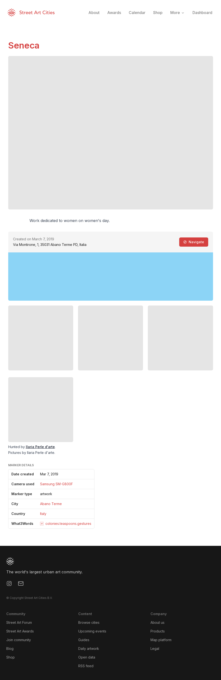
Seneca (23, 45)
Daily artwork (88, 648)
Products (157, 631)
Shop (10, 657)
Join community (18, 640)
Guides (83, 640)
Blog (10, 648)
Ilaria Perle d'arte (40, 447)
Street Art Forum (19, 622)
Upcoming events (92, 631)
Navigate (193, 242)
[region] (110, 276)
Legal (154, 648)
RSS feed (85, 666)
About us (157, 622)
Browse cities (89, 622)
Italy (43, 514)
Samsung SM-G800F (56, 484)
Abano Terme (51, 504)
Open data (86, 657)
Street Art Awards (20, 631)
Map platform (160, 640)
